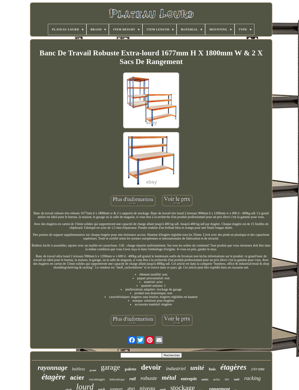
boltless (78, 369)
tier (227, 379)
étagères (233, 367)
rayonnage (52, 367)
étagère (53, 376)
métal (169, 377)
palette (130, 369)
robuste (148, 378)
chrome (258, 369)
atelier (216, 379)
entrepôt (189, 378)
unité (197, 367)
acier (77, 377)
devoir (151, 367)
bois (212, 369)
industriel (176, 368)
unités (204, 379)
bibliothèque (117, 379)
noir (237, 379)
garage (110, 367)
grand (93, 370)
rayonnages (97, 379)
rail (132, 378)
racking (252, 378)
